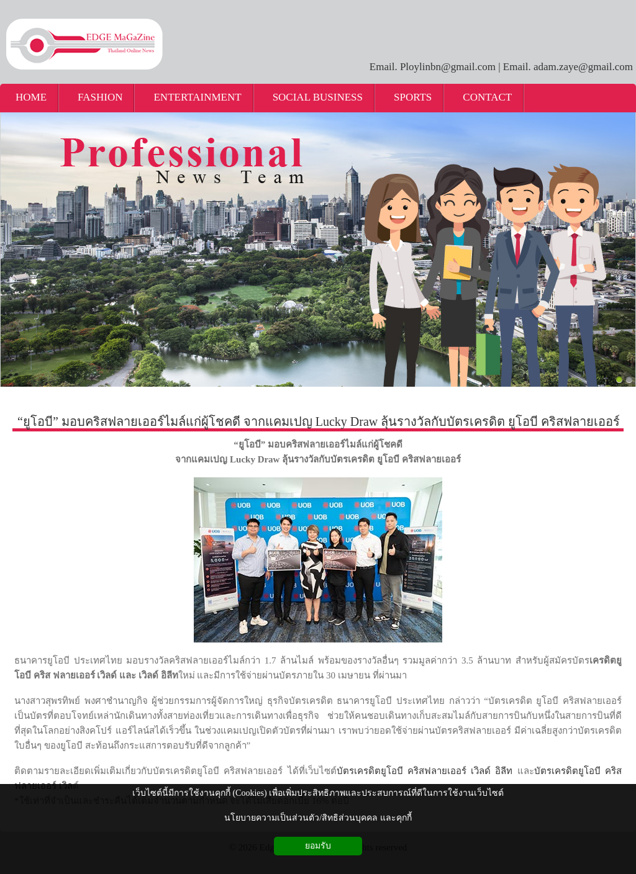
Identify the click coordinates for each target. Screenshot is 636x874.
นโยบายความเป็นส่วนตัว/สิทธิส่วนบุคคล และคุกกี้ (317, 817)
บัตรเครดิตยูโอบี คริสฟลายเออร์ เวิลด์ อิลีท (425, 771)
